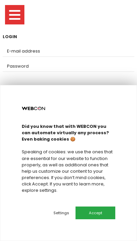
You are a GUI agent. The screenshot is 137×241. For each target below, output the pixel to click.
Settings (61, 213)
